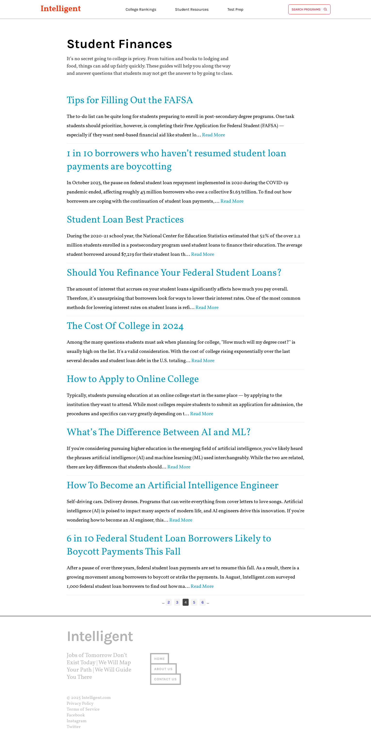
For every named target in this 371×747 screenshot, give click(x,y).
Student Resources (192, 9)
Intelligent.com (96, 698)
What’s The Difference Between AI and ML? (159, 432)
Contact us (165, 679)
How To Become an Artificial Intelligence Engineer (173, 485)
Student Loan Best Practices (125, 220)
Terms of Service (83, 709)
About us (163, 669)
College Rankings (141, 9)
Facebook (76, 715)
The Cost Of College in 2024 (125, 326)
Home (159, 659)
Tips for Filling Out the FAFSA (130, 100)
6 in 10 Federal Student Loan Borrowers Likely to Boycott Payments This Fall (169, 545)
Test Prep (235, 9)
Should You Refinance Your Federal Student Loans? (174, 273)
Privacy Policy (80, 704)
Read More (213, 135)
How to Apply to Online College (133, 379)
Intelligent (61, 9)
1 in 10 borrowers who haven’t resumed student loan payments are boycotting (176, 160)
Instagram (77, 721)
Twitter (74, 727)
